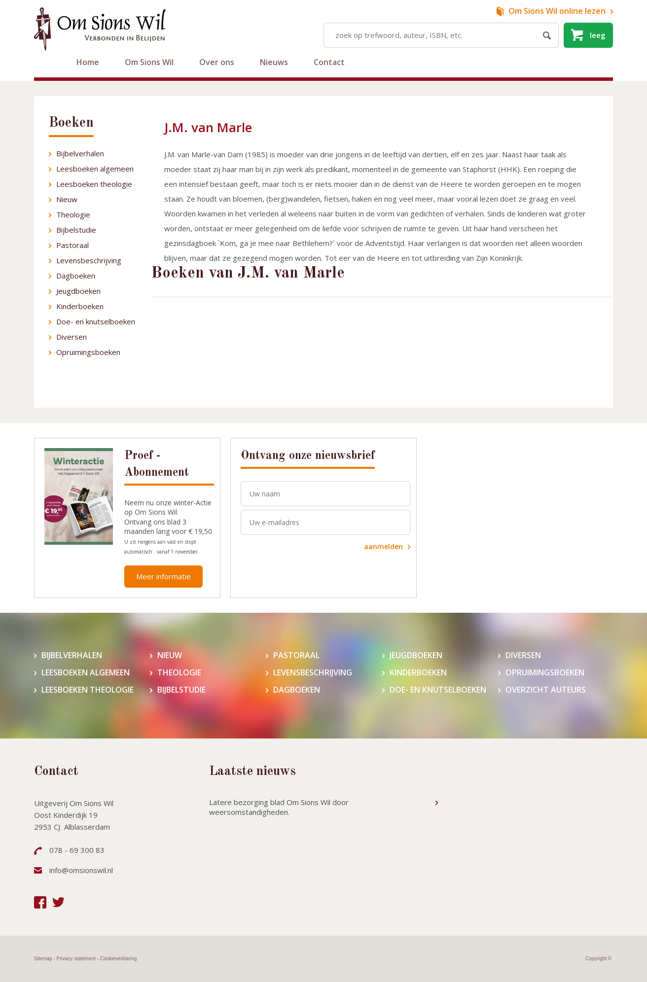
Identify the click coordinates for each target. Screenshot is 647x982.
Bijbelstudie (76, 230)
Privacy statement (76, 958)
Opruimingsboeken (88, 352)
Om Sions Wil (149, 62)
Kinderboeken (80, 306)
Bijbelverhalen (80, 153)
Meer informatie (163, 576)
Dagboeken (75, 276)
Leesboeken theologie (94, 184)
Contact (329, 62)
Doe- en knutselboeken (95, 321)
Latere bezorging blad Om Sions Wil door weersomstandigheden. (279, 807)
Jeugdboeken (78, 291)
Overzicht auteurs (545, 690)
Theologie (73, 214)
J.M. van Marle (208, 127)
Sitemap (43, 958)
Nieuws (274, 62)
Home (87, 62)
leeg (598, 35)
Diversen (71, 337)
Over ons (216, 62)
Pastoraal (72, 245)
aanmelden (383, 546)
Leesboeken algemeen (95, 169)
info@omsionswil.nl (81, 870)
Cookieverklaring (118, 958)
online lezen (557, 10)
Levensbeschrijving (88, 260)
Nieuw (66, 199)
